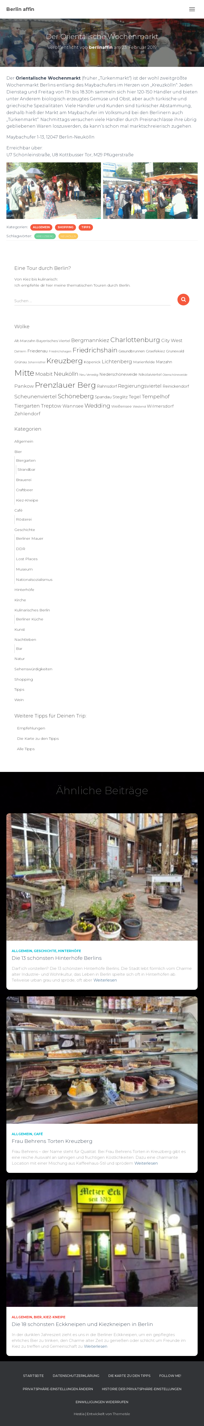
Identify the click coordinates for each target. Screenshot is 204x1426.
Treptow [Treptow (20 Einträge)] (51, 406)
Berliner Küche (29, 619)
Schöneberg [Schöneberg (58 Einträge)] (76, 396)
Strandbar (26, 469)
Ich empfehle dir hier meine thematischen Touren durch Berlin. (72, 285)
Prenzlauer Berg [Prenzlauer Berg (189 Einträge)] (65, 385)
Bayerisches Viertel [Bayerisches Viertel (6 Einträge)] (53, 341)
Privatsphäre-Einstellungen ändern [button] (58, 1389)
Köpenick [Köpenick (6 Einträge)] (92, 362)
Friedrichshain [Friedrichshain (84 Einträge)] (95, 350)
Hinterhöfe (24, 589)
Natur (19, 658)
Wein (19, 699)
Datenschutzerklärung (76, 1376)
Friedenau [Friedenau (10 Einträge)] (37, 350)
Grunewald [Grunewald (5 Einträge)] (175, 351)
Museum (24, 569)
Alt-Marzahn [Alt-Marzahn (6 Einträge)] (24, 341)
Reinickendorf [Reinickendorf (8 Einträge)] (176, 386)
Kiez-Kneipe (27, 500)
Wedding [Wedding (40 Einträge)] (97, 405)
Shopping (65, 227)
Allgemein (41, 227)
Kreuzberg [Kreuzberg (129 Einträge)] (64, 361)
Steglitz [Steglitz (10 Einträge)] (120, 396)
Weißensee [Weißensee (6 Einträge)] (121, 406)
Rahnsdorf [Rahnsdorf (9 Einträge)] (107, 386)
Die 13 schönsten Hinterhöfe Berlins (57, 958)
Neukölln (68, 236)
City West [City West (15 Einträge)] (171, 340)
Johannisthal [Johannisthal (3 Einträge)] (36, 362)
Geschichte (24, 529)
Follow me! (170, 1376)
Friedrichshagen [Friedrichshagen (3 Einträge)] (60, 351)
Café (18, 510)
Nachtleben (25, 639)
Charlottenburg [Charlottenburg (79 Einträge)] (135, 340)
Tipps (85, 227)
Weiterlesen (105, 980)
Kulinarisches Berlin (32, 610)
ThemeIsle (121, 1414)
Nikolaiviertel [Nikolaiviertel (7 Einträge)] (150, 374)
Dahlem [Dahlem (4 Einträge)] (20, 351)
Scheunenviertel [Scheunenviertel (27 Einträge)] (35, 396)
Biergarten (26, 460)
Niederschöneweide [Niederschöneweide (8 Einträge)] (118, 374)
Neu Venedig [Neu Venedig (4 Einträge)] (88, 375)
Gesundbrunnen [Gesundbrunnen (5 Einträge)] (131, 351)
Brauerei (23, 479)
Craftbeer (24, 489)
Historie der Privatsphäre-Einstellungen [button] (141, 1389)
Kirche (20, 600)
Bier (18, 451)
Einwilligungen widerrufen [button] (102, 1402)
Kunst (19, 629)
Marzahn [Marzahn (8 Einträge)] (164, 362)
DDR (20, 548)
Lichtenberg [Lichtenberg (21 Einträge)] (117, 361)
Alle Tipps (26, 748)
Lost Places (26, 558)
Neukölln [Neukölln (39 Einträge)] (66, 373)
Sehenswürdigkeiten (33, 669)
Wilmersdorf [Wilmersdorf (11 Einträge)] (160, 406)
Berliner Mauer (29, 538)
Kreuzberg (45, 236)
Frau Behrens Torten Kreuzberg (52, 1141)
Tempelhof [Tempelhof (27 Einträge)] (155, 396)
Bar (19, 648)
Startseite (33, 1376)
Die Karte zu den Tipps (38, 738)
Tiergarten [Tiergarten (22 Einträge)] (27, 406)
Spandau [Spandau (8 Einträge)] (103, 397)
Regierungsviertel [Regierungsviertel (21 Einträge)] (140, 386)
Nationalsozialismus (34, 579)
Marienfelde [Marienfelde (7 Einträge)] (144, 362)
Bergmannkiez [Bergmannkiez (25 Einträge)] (90, 340)
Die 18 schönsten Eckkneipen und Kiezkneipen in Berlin (82, 1324)
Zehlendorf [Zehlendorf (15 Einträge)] (27, 413)
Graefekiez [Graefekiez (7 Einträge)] (155, 351)
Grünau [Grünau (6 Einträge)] (20, 362)
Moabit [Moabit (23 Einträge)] (44, 374)
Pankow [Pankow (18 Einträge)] (24, 386)
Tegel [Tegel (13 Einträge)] (135, 396)
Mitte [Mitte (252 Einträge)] (24, 373)
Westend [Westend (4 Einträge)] (139, 406)
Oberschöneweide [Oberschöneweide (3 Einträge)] (175, 375)
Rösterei (24, 519)
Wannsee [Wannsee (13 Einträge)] (72, 406)
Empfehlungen (31, 728)
